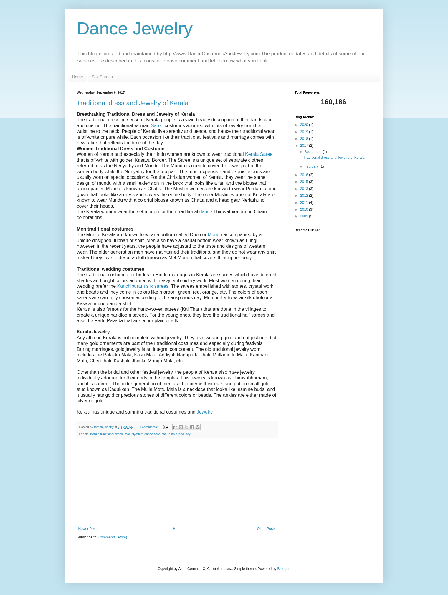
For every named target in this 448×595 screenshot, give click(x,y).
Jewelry (204, 411)
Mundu (215, 234)
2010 (304, 209)
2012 (304, 196)
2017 (304, 145)
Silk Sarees (102, 77)
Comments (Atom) (112, 537)
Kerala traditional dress (106, 434)
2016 (304, 175)
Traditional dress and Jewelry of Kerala (133, 103)
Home (77, 77)
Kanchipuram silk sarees (142, 286)
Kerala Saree (258, 154)
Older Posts (266, 529)
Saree (157, 125)
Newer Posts (88, 529)
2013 (304, 189)
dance (205, 211)
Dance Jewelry (135, 28)
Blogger (283, 569)
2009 (304, 216)
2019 (304, 132)
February (311, 166)
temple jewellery (179, 434)
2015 (304, 182)
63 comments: (148, 427)
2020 (304, 125)
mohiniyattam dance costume (145, 434)
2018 (304, 139)
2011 (304, 203)
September (313, 152)
